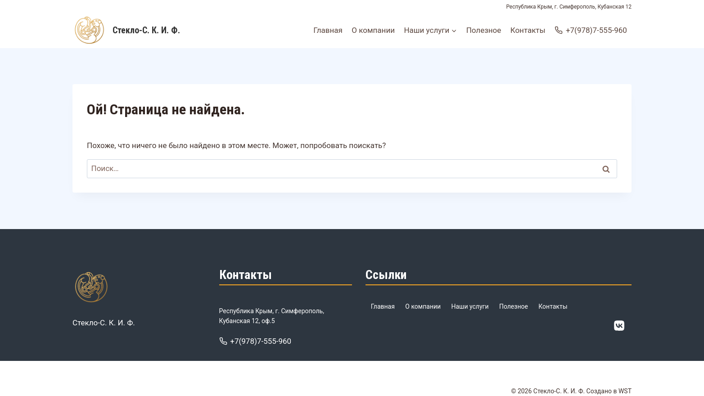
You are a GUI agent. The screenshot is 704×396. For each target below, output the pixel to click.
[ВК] (619, 326)
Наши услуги (470, 306)
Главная (328, 30)
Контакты (528, 30)
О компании (373, 30)
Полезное (483, 30)
